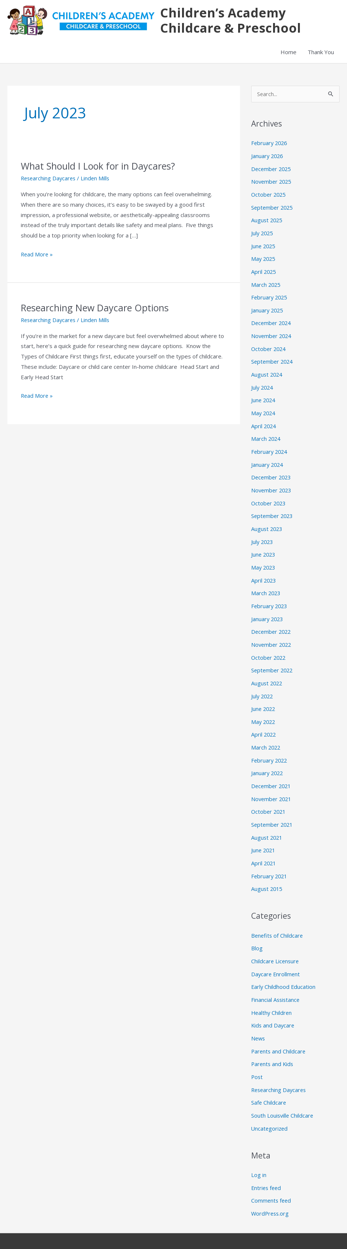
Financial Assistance (276, 980)
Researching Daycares (49, 179)
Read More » (37, 255)
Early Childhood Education (284, 967)
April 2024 (264, 420)
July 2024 (263, 383)
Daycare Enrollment (276, 955)
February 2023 (270, 596)
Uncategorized (270, 1105)
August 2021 (267, 821)
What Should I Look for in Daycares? (101, 167)
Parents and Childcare (279, 1030)
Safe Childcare (269, 1080)
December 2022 (272, 620)
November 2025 (272, 182)
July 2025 (263, 232)
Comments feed (271, 1176)
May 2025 (264, 257)
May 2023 (264, 558)
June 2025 (264, 245)
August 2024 (267, 370)
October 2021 (269, 796)
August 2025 (267, 220)
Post (257, 1055)
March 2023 (266, 583)
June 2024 (264, 395)
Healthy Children (272, 992)
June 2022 (264, 696)
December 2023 (272, 470)
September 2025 (273, 207)
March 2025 (266, 282)
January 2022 (268, 758)
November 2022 (272, 633)
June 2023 (264, 546)
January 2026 (268, 157)
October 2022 (269, 646)
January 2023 (268, 608)
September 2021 (273, 808)
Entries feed (267, 1164)
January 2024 (268, 458)
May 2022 (264, 708)
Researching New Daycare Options (98, 309)
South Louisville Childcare (283, 1092)
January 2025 (268, 307)
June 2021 (264, 833)
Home (288, 53)
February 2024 (270, 445)
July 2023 (263, 533)
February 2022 (270, 746)
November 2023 (272, 483)
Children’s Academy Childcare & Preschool (230, 20)
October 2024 (269, 345)
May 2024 (264, 408)
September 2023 (273, 508)
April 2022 (264, 721)
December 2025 (272, 170)
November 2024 (272, 333)
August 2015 (267, 871)
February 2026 (270, 145)
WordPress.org (271, 1189)
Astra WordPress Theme (270, 1228)
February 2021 (270, 858)
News (258, 1018)
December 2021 (272, 771)
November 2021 (272, 783)
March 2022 (266, 733)
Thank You (321, 53)
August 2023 (267, 520)
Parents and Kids (273, 1042)
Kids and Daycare (273, 1005)
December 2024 (272, 320)
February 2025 (270, 295)
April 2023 (264, 570)
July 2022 (263, 683)
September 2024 (273, 357)
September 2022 (273, 658)
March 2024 (266, 433)
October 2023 (269, 495)
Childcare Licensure (275, 942)
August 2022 (267, 671)
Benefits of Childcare (277, 917)
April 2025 (264, 270)
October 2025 (269, 195)
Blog (257, 930)
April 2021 (264, 846)
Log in (258, 1151)
